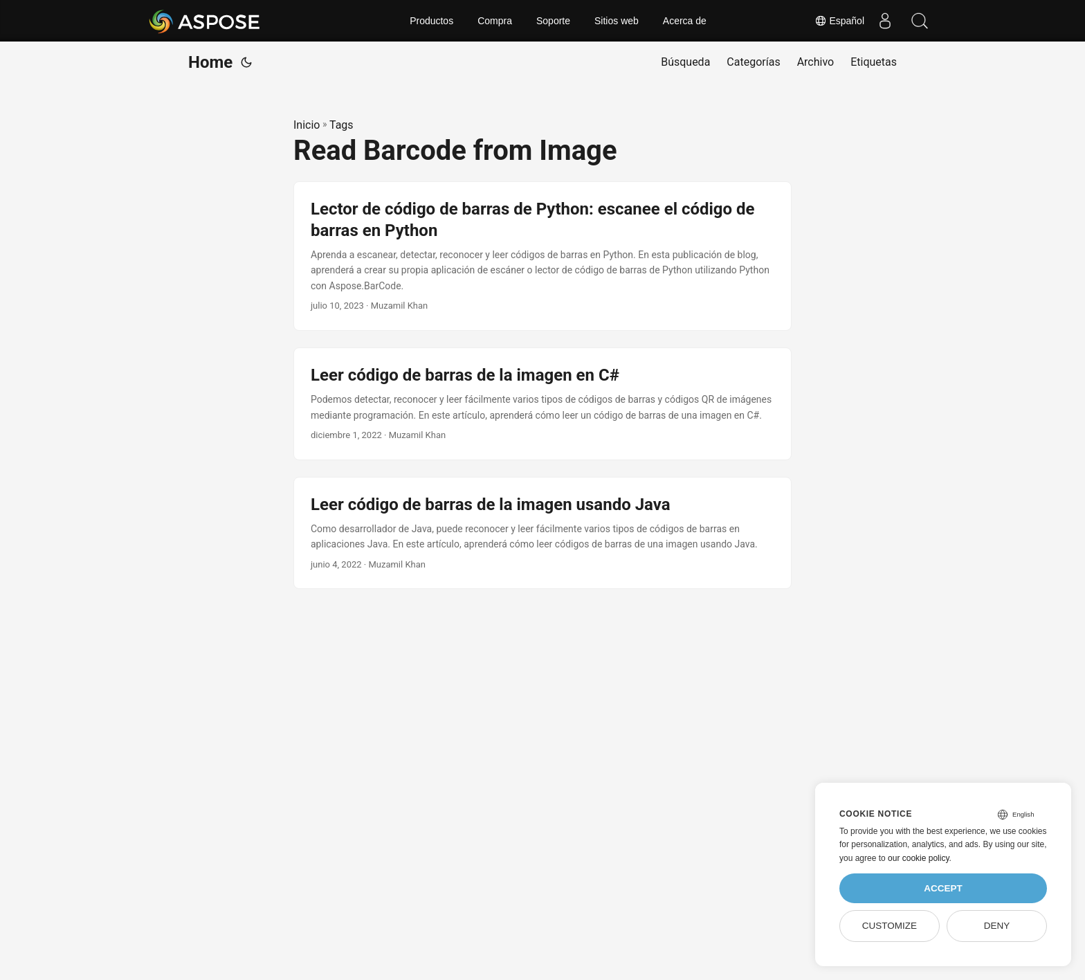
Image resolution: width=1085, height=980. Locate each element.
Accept (943, 888)
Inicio (306, 124)
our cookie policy (918, 858)
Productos (431, 20)
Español (839, 21)
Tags (341, 124)
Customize (889, 925)
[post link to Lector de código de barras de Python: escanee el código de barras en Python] (542, 256)
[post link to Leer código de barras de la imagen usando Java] (542, 533)
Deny (997, 925)
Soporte (553, 20)
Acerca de (684, 20)
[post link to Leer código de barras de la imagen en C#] (542, 404)
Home (210, 62)
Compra (494, 20)
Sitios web (616, 20)
